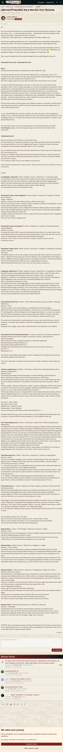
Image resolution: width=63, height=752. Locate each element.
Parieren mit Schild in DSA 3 (20, 679)
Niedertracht (8, 697)
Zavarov (7, 681)
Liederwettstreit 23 (12, 671)
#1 (61, 24)
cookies (15, 734)
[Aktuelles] (57, 2)
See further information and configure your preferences (18, 739)
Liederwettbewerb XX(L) (14, 687)
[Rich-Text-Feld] (31, 643)
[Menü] (2, 2)
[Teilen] (59, 24)
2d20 (23, 697)
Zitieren (60, 632)
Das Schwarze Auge (26, 681)
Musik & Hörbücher (28, 665)
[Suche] (61, 2)
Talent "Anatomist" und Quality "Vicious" (25, 695)
